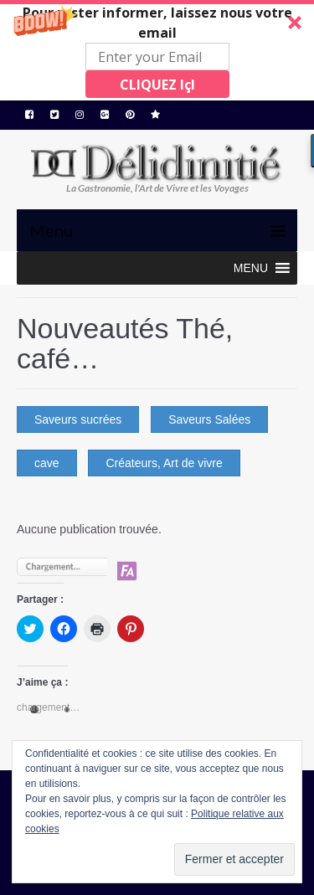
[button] (157, 50)
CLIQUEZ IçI (157, 84)
